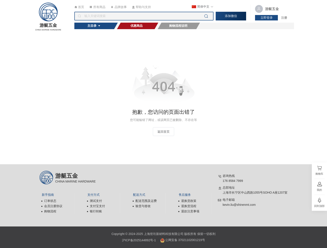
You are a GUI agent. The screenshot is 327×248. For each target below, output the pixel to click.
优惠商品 (136, 25)
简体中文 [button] (203, 7)
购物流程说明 (178, 25)
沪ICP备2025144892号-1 (139, 240)
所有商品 (97, 7)
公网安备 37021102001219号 (182, 240)
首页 (79, 7)
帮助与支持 (141, 7)
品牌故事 (119, 7)
